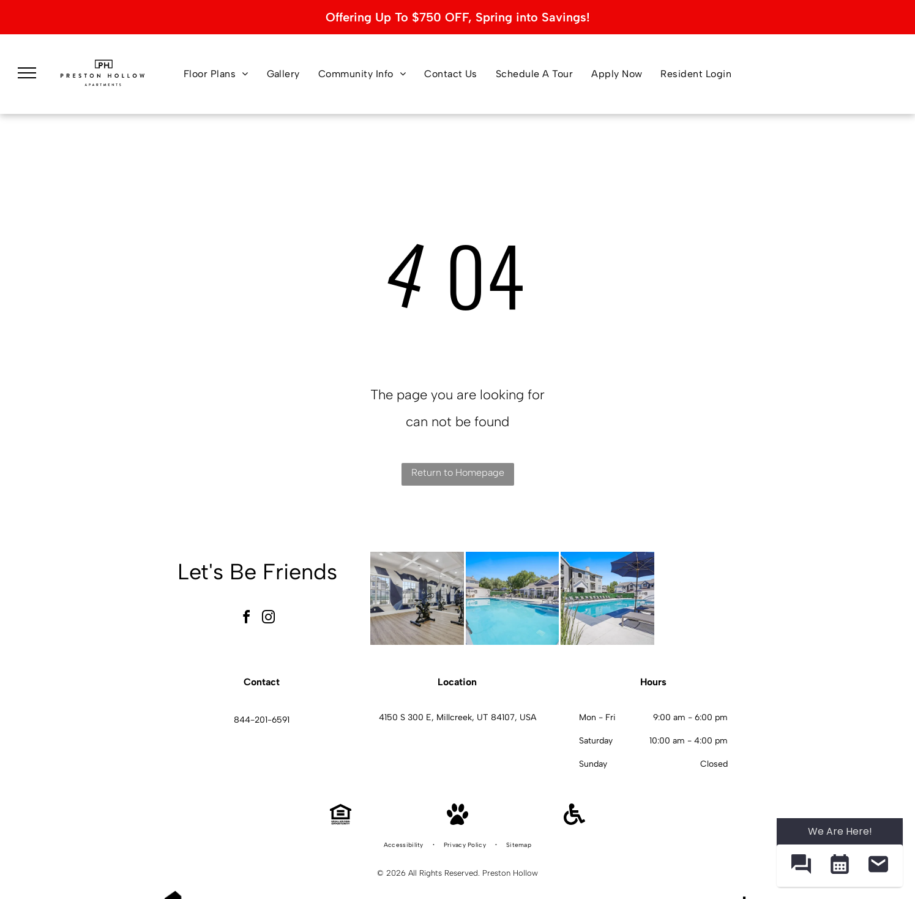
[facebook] (246, 618)
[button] (801, 865)
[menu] (27, 73)
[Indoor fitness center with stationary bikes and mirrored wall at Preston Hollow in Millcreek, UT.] (417, 598)
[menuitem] (216, 74)
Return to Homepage (457, 472)
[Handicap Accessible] (574, 821)
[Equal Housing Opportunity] (340, 821)
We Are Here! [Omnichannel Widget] (840, 831)
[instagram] (268, 618)
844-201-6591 (261, 720)
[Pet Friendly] (457, 821)
